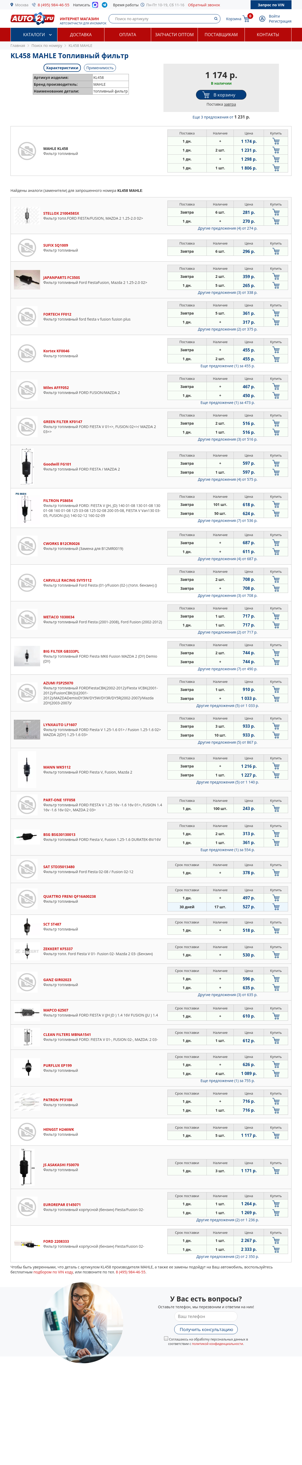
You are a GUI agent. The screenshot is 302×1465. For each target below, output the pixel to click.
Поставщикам (221, 34)
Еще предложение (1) (227, 365)
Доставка (81, 34)
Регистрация (280, 21)
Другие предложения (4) (227, 228)
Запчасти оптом (174, 34)
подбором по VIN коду (53, 1271)
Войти (274, 16)
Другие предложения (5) (227, 705)
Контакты (268, 34)
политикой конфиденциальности (217, 1344)
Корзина (233, 18)
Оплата (127, 34)
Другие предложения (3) (227, 292)
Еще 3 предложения (221, 117)
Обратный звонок (204, 4)
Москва (22, 4)
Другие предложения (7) (227, 520)
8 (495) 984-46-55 (54, 4)
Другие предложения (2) (227, 329)
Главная (17, 45)
